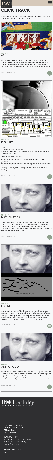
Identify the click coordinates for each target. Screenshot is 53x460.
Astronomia (10, 366)
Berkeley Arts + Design (11, 444)
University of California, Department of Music (19, 439)
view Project (8, 72)
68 (2, 55)
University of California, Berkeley (15, 442)
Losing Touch (11, 306)
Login (5, 452)
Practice (8, 142)
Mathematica (10, 217)
